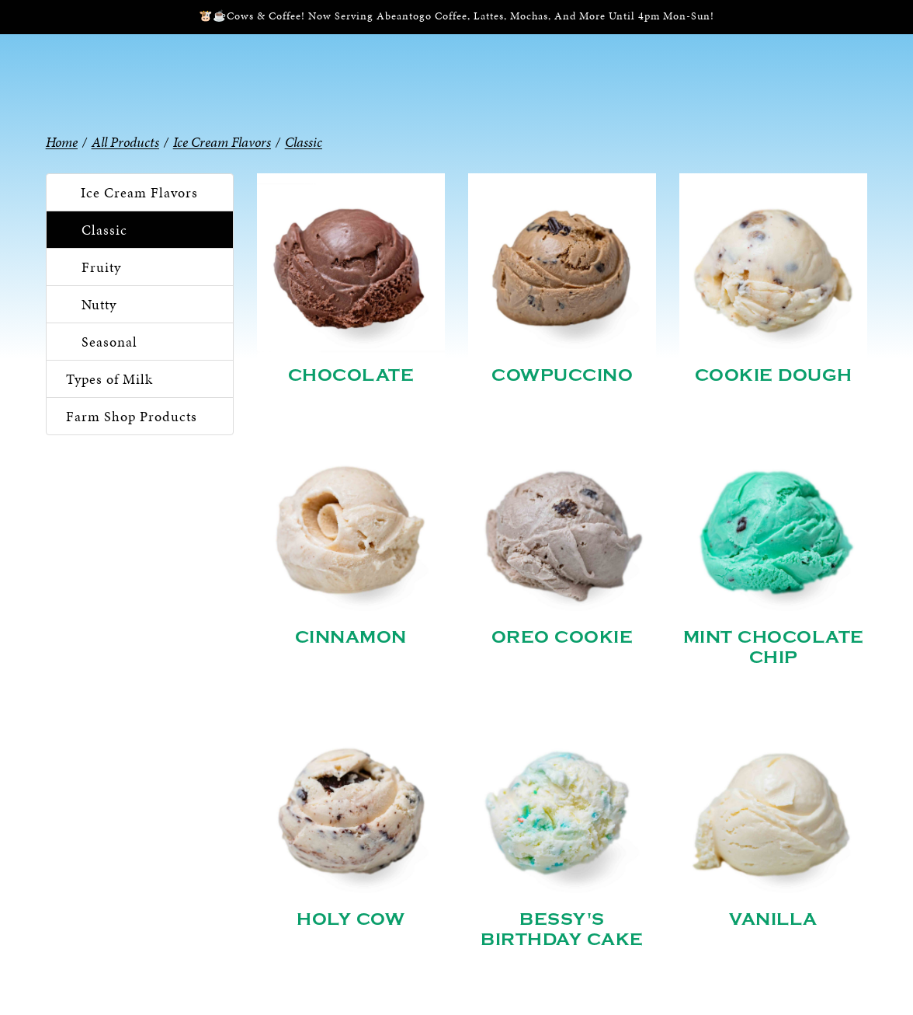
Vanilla (773, 919)
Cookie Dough (773, 375)
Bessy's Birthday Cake (562, 929)
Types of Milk (109, 379)
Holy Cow (350, 919)
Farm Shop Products (131, 416)
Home (62, 142)
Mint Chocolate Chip (773, 647)
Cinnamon (351, 637)
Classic (104, 229)
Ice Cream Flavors (139, 192)
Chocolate (351, 375)
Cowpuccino (562, 375)
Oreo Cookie (562, 637)
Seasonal (109, 341)
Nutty (99, 304)
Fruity (101, 267)
